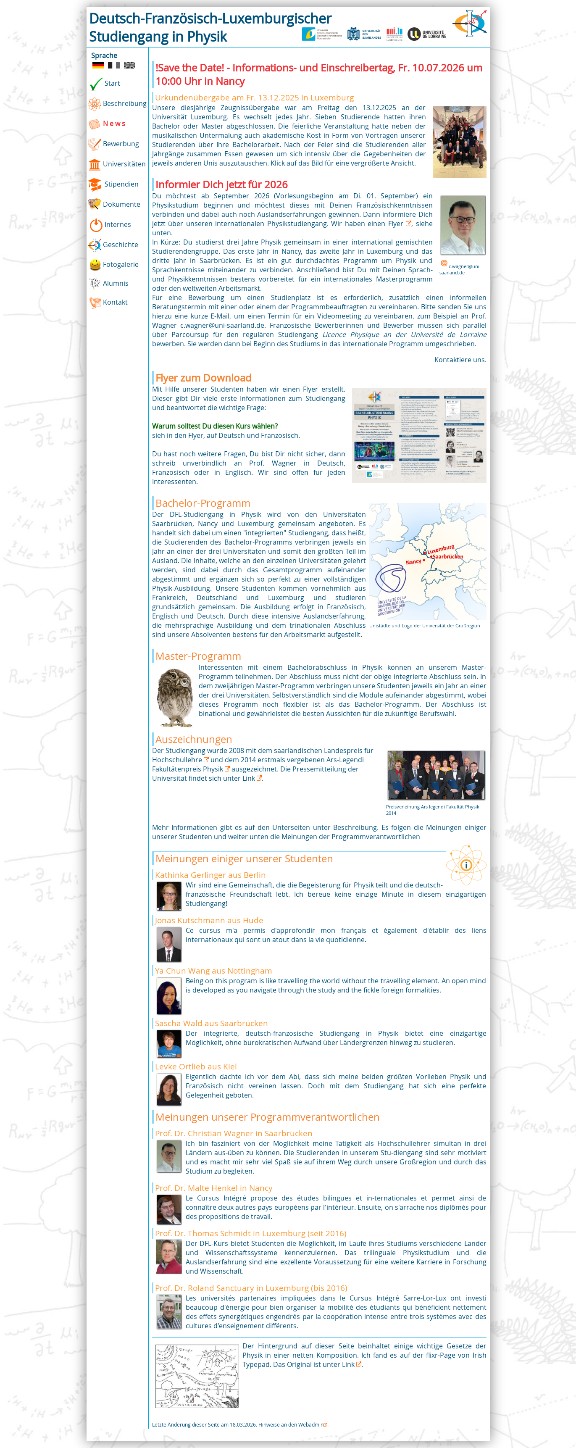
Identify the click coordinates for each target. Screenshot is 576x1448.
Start (104, 84)
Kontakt (108, 303)
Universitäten (117, 164)
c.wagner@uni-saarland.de (460, 269)
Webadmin (311, 1424)
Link (249, 778)
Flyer (397, 223)
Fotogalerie (113, 265)
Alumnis (108, 284)
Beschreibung (117, 104)
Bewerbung (113, 144)
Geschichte (113, 245)
